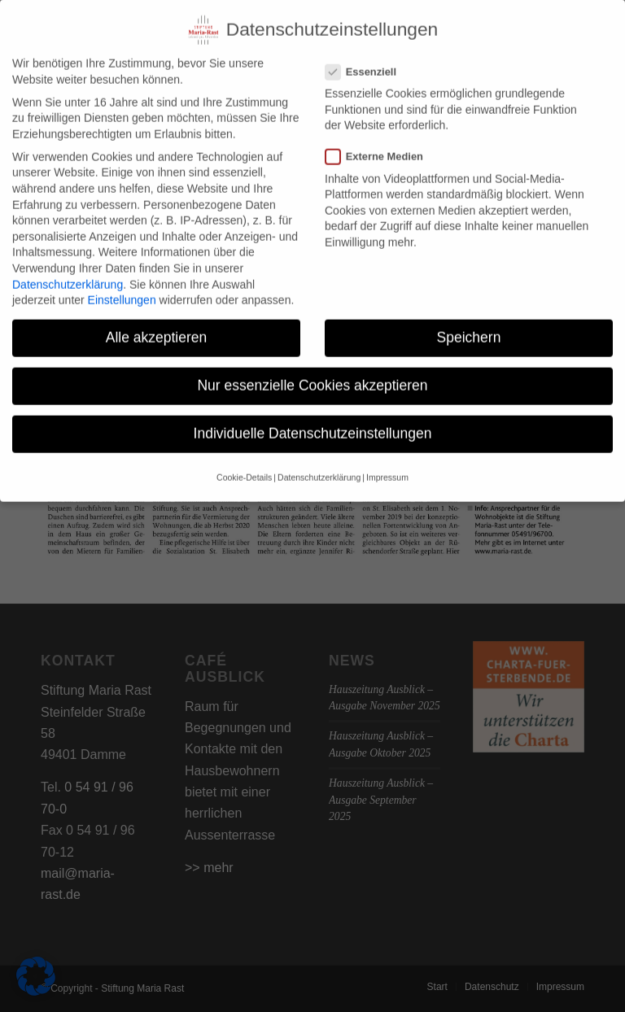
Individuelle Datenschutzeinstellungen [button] (313, 421)
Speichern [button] (469, 325)
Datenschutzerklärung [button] (319, 465)
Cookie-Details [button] (244, 465)
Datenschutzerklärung (67, 272)
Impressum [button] (387, 465)
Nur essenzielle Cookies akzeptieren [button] (312, 373)
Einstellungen (122, 287)
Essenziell (367, 60)
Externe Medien (381, 144)
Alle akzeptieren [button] (157, 325)
